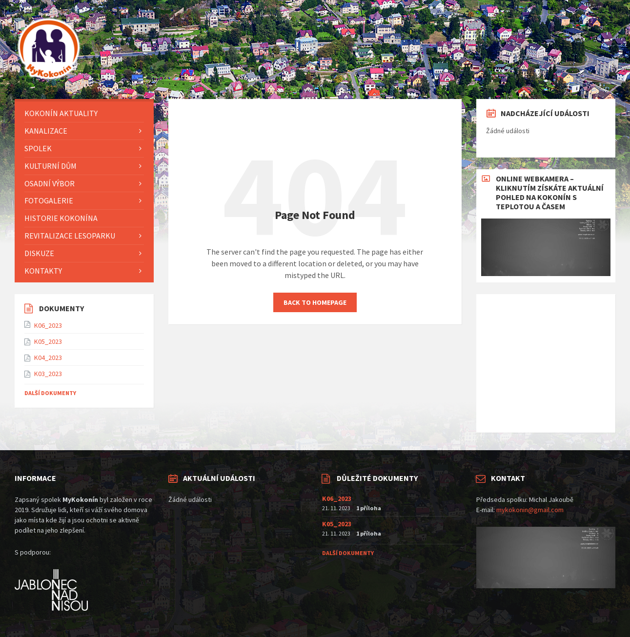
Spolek (38, 148)
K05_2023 (48, 341)
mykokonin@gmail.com (530, 509)
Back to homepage (315, 302)
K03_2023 (48, 373)
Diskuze (39, 253)
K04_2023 (48, 357)
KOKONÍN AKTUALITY (61, 113)
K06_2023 (48, 325)
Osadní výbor (49, 183)
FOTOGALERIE (48, 200)
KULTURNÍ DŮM (50, 166)
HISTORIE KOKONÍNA (61, 218)
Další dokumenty (50, 393)
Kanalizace (45, 131)
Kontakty (43, 271)
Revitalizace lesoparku (69, 235)
